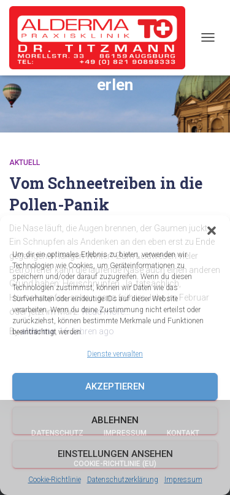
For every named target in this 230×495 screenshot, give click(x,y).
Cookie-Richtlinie (54, 479)
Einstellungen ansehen (115, 453)
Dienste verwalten (115, 354)
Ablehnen (115, 420)
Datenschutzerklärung (122, 479)
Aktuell (24, 162)
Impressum (183, 479)
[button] (211, 230)
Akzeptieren (115, 386)
